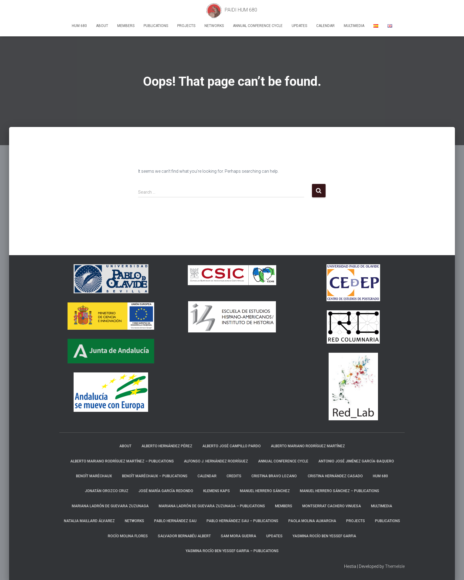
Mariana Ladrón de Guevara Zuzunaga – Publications (212, 506)
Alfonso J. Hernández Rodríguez (216, 461)
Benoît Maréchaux (94, 476)
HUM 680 (79, 26)
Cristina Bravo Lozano (274, 476)
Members (125, 26)
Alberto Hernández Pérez (166, 446)
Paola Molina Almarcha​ (312, 521)
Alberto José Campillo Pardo (231, 446)
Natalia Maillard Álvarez (89, 521)
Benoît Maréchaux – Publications (154, 476)
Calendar (325, 26)
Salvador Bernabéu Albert (184, 536)
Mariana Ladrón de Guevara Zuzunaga (110, 506)
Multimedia (354, 26)
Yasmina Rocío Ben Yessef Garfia (324, 536)
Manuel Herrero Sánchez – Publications (339, 491)
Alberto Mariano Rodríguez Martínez (308, 446)
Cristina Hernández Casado (335, 476)
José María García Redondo (165, 491)
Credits (234, 476)
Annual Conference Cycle (258, 26)
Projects (186, 26)
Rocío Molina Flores (128, 536)
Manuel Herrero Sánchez (265, 491)
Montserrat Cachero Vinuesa (331, 506)
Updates (299, 26)
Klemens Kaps (216, 491)
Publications (156, 26)
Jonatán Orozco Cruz (106, 491)
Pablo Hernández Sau (175, 521)
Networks (214, 26)
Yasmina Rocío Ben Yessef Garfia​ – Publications (232, 551)
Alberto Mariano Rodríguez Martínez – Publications (122, 461)
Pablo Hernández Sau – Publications (242, 521)
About (102, 26)
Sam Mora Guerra (238, 536)
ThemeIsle (395, 566)
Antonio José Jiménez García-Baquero (356, 461)
